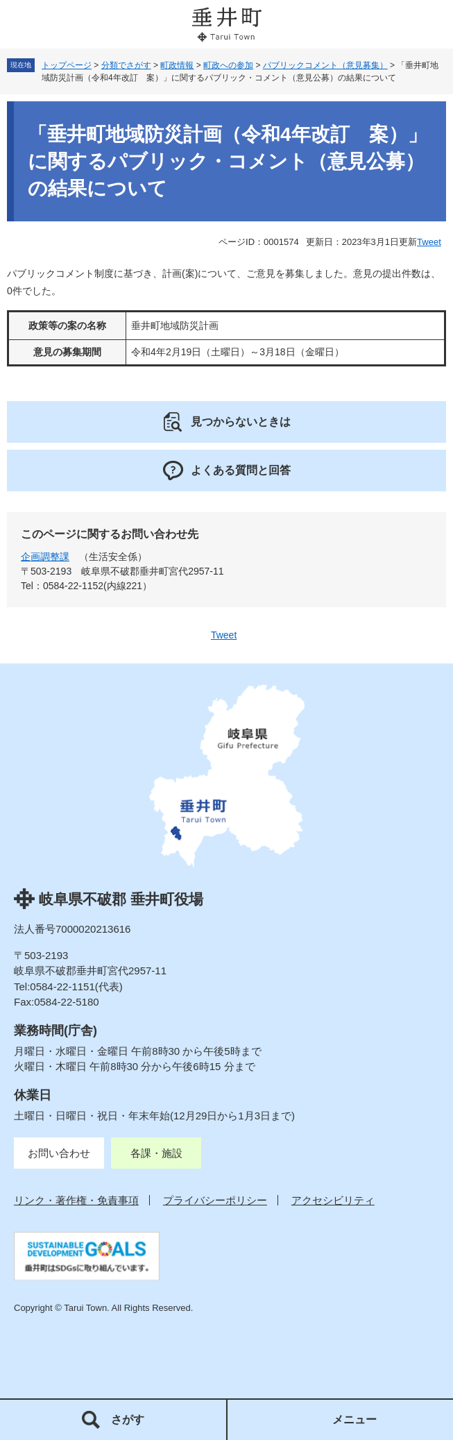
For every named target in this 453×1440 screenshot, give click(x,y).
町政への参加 (228, 65)
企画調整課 (45, 556)
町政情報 (177, 65)
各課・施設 (156, 1153)
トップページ (67, 65)
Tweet (429, 242)
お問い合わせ (59, 1153)
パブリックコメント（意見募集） (325, 65)
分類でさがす (126, 65)
